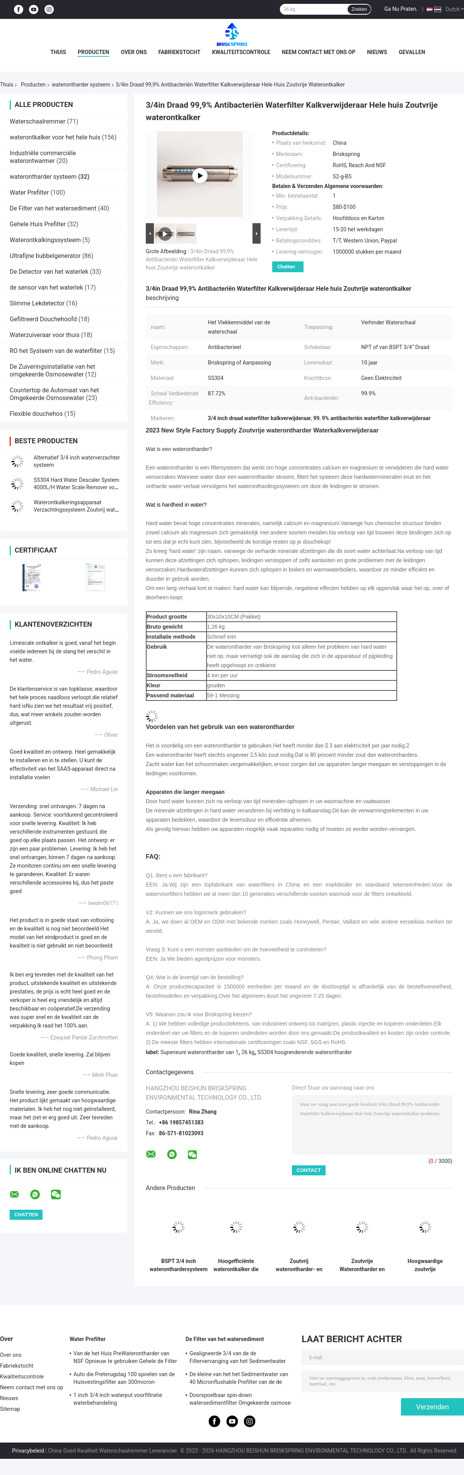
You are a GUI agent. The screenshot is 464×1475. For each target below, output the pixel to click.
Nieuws (377, 52)
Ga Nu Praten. (401, 9)
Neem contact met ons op (318, 52)
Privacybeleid (28, 1451)
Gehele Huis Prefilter (38, 224)
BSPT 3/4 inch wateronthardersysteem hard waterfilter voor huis (179, 1265)
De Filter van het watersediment (53, 208)
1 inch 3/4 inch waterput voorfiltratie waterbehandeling (117, 1399)
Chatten (286, 267)
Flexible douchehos (36, 413)
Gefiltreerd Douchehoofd (43, 319)
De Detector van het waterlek (49, 271)
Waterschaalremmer (37, 121)
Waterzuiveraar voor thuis (45, 335)
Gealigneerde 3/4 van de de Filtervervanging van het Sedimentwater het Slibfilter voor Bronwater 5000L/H (237, 1358)
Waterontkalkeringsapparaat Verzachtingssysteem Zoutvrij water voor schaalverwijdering (77, 509)
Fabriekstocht (180, 52)
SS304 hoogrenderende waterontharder (305, 1052)
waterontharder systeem (81, 84)
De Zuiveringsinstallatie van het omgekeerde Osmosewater (52, 370)
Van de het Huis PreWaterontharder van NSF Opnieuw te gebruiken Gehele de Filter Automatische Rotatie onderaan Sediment (125, 1358)
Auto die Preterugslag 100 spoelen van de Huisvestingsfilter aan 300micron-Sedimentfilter (124, 1379)
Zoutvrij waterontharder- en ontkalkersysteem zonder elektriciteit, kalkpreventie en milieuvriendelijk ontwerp (299, 1265)
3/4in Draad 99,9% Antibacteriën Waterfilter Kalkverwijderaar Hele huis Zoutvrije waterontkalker (202, 259)
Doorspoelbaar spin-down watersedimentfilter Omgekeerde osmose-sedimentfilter (240, 1400)
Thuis (58, 52)
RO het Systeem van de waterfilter (56, 350)
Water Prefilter (29, 192)
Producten (93, 52)
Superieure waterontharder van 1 (199, 1052)
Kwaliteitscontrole (241, 52)
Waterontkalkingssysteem (45, 240)
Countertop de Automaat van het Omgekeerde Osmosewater (54, 394)
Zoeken (359, 9)
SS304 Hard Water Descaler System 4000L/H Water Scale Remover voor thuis (76, 487)
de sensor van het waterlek (46, 287)
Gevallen (412, 52)
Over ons (134, 52)
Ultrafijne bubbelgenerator (45, 255)
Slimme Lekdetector (37, 303)
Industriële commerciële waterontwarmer (43, 156)
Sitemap (10, 1409)
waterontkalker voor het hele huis (55, 137)
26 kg (247, 1052)
